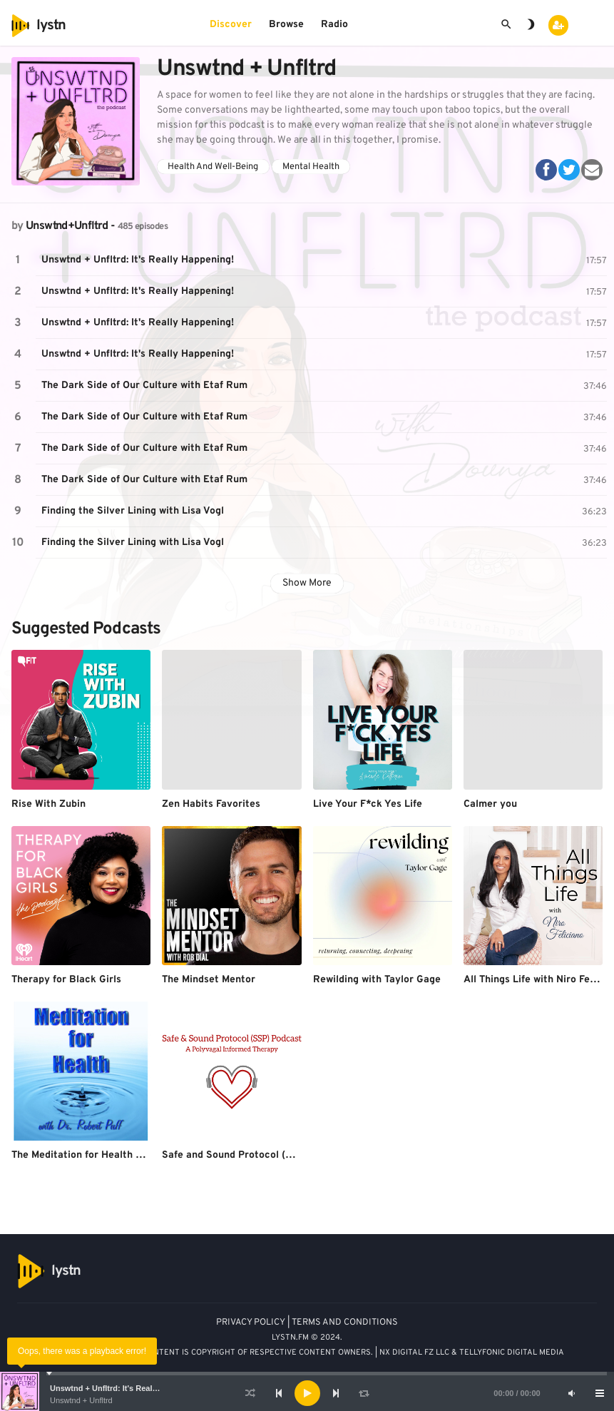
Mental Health (310, 167)
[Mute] (571, 1393)
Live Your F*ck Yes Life (367, 804)
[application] (307, 1393)
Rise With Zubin (48, 804)
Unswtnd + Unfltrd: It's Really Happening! (127, 1388)
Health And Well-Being (213, 167)
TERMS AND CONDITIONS (345, 1322)
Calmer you (490, 804)
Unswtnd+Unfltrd (67, 226)
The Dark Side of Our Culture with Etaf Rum (144, 386)
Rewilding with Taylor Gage (377, 980)
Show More (307, 583)
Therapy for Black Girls (66, 980)
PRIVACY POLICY (250, 1322)
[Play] (307, 1393)
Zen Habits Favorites (211, 804)
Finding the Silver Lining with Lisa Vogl (132, 511)
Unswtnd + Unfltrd (81, 1400)
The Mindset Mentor (208, 980)
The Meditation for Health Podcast (92, 1155)
